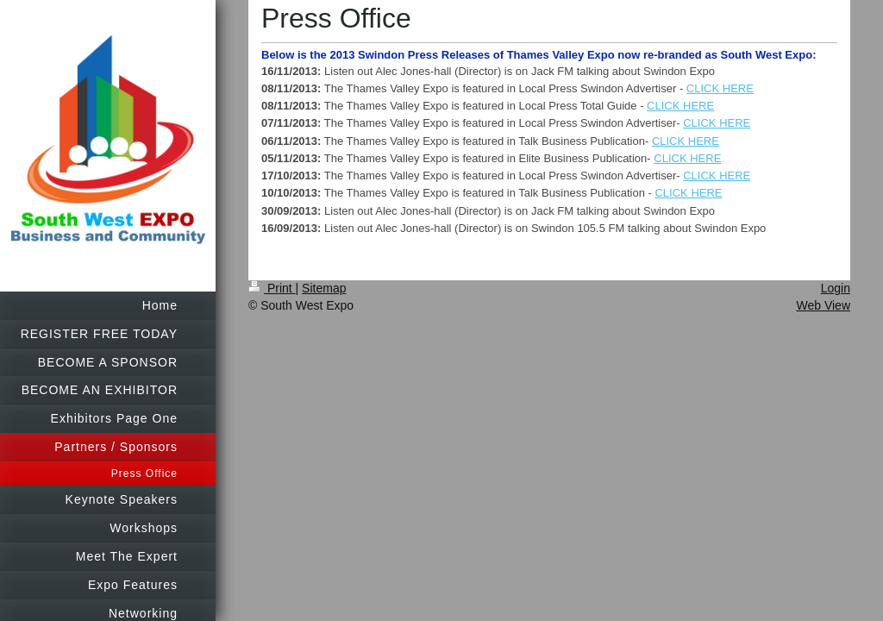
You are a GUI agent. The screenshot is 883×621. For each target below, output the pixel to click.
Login (835, 288)
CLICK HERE (720, 88)
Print (272, 288)
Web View (823, 305)
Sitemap (324, 288)
